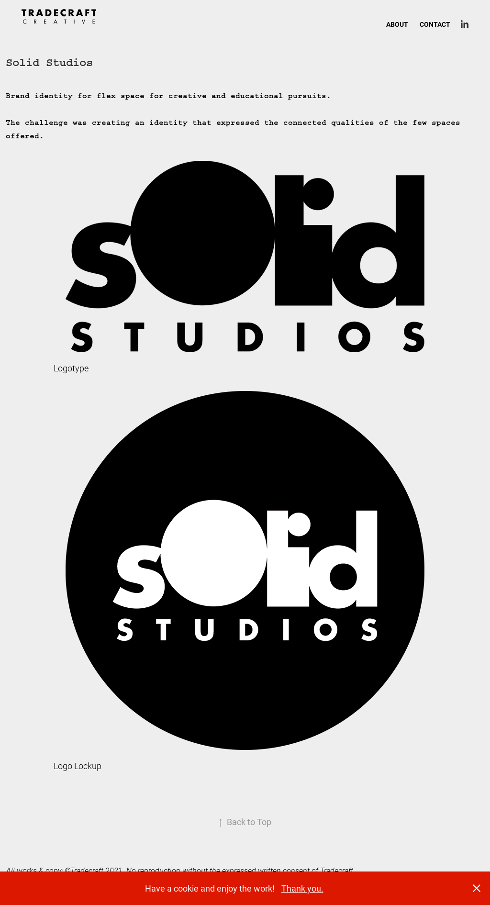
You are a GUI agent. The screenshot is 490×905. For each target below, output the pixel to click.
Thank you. (302, 888)
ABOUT (397, 24)
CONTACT (435, 24)
